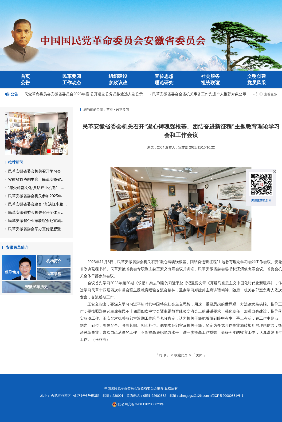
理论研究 (164, 82)
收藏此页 (181, 355)
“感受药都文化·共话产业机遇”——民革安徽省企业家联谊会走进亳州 (38, 188)
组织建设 (118, 76)
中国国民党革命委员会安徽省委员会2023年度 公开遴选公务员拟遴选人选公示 (78, 94)
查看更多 (270, 94)
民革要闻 (71, 76)
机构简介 (53, 261)
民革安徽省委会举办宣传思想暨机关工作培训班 (38, 229)
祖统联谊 (210, 82)
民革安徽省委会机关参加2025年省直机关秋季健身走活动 (38, 196)
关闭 (199, 355)
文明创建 (256, 76)
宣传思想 (164, 76)
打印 (162, 355)
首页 (25, 76)
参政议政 (118, 82)
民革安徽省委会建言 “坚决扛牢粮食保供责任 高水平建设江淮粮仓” (38, 204)
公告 (25, 82)
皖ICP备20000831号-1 (227, 396)
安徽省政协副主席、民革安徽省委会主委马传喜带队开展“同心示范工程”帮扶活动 (38, 179)
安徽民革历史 (36, 287)
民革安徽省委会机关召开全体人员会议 (38, 212)
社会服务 (210, 76)
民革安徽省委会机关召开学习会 (34, 171)
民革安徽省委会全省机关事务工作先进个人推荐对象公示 (200, 94)
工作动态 (71, 82)
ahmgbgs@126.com (194, 396)
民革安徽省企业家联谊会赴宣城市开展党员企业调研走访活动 (38, 221)
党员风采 (256, 82)
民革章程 (53, 274)
